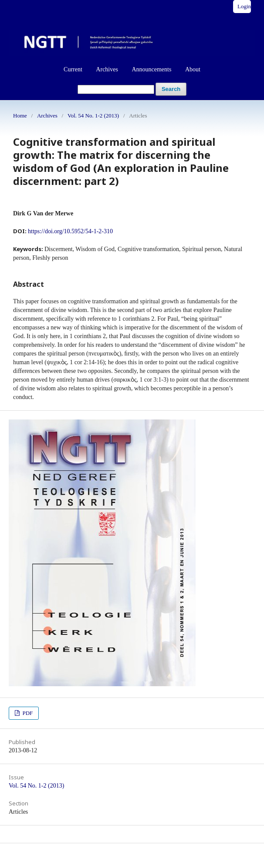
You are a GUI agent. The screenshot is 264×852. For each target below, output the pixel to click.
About (192, 69)
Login (244, 6)
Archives (107, 69)
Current (73, 69)
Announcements (151, 69)
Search (171, 89)
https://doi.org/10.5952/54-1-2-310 (70, 231)
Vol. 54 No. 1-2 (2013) (93, 115)
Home (20, 115)
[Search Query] (116, 89)
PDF (27, 713)
